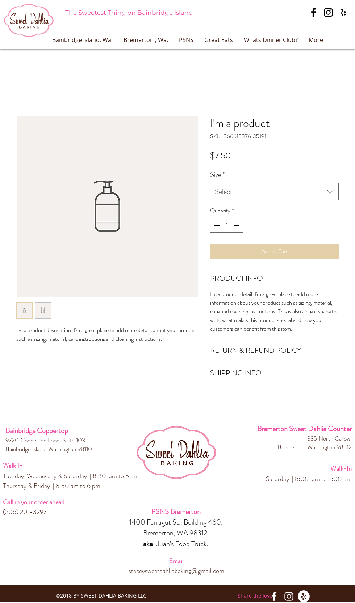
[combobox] (274, 191)
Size (217, 174)
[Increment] (237, 225)
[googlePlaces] (343, 12)
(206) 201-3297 (25, 512)
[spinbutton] (226, 225)
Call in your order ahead (33, 502)
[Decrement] (216, 225)
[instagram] (328, 12)
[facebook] (314, 12)
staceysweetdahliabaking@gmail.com (176, 571)
